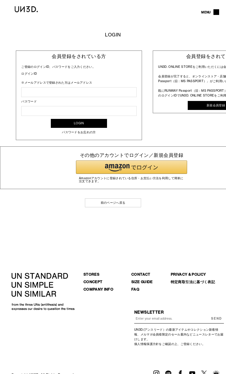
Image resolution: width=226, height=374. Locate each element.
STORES (91, 274)
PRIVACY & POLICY (188, 274)
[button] (131, 167)
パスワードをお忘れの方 (79, 132)
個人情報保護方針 (146, 344)
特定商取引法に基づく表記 (193, 282)
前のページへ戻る (113, 203)
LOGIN (79, 123)
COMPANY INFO (98, 289)
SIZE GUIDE (142, 282)
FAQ (135, 289)
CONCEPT (93, 282)
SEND (216, 319)
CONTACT (140, 274)
